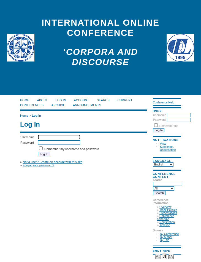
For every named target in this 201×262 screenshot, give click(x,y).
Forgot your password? (38, 165)
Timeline (164, 225)
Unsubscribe (168, 149)
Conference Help (163, 102)
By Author (166, 237)
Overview (165, 206)
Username (159, 115)
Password (159, 119)
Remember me (168, 125)
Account (81, 100)
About (42, 100)
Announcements (87, 105)
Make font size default (164, 256)
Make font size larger (171, 256)
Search (103, 100)
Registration (167, 222)
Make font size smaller (158, 256)
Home (24, 100)
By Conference (169, 234)
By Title (164, 240)
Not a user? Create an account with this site (52, 162)
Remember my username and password (71, 149)
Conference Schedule (165, 218)
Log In (61, 100)
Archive (58, 105)
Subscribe (166, 146)
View (163, 143)
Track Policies (168, 210)
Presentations (168, 213)
